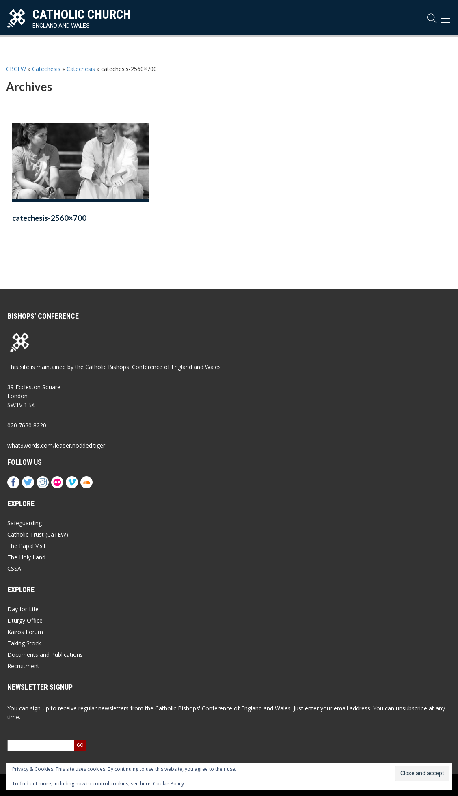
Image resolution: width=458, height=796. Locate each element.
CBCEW (16, 69)
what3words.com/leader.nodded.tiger (56, 445)
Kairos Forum (25, 632)
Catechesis (46, 69)
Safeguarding (24, 523)
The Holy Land (26, 557)
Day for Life (23, 609)
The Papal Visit (26, 546)
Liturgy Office (25, 620)
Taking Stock (24, 643)
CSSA (14, 568)
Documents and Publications (45, 654)
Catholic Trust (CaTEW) (37, 534)
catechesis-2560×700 (49, 218)
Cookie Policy (168, 783)
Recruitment (23, 666)
